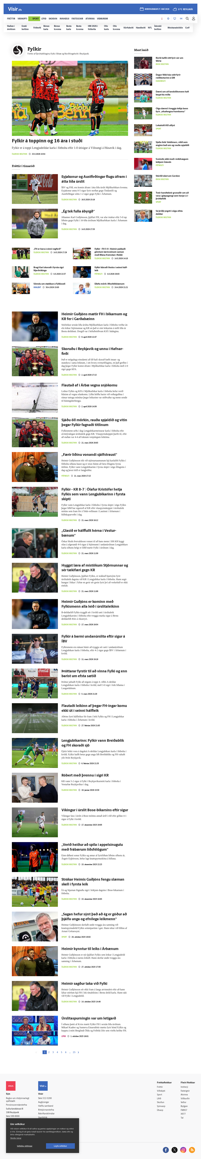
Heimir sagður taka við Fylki (84, 984)
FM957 (184, 1110)
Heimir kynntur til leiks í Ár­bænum (89, 949)
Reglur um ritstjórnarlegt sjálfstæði (17, 1099)
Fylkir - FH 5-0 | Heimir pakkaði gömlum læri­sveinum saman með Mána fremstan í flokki (110, 252)
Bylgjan (184, 1106)
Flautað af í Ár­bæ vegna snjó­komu (89, 385)
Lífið (63, 1036)
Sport (64, 937)
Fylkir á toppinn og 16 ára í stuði (47, 141)
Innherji (184, 1087)
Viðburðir (185, 1099)
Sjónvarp (161, 1106)
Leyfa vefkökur (60, 1146)
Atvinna (184, 1095)
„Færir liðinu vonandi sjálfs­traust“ (89, 455)
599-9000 (15, 1116)
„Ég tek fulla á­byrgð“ (78, 211)
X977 (183, 1114)
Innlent (37, 287)
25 (74, 1052)
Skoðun (160, 1102)
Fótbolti (99, 274)
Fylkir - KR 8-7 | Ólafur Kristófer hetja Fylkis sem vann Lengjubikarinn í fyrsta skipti (93, 494)
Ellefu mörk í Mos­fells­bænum (109, 284)
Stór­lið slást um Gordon (168, 176)
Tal (182, 1118)
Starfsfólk (42, 1118)
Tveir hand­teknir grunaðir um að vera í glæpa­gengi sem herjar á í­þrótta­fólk (172, 196)
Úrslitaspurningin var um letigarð (88, 1018)
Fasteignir (185, 1091)
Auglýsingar (43, 1102)
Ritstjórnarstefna (46, 1110)
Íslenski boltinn (19, 154)
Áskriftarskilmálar (46, 1114)
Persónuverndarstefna (16, 1105)
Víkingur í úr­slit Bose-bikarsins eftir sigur (94, 810)
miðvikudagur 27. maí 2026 (157, 9)
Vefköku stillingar (24, 1146)
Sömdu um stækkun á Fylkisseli (49, 284)
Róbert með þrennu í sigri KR (85, 775)
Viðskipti (161, 1091)
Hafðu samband (45, 1106)
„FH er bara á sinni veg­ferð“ (47, 249)
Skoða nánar (15, 1138)
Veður (183, 1102)
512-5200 (47, 1098)
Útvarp (160, 1110)
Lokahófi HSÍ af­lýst (165, 125)
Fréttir (160, 1087)
